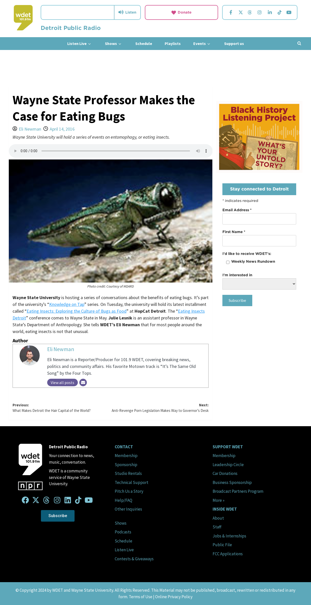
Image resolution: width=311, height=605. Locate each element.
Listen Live (79, 43)
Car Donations (225, 473)
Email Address (237, 210)
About (218, 518)
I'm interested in (237, 275)
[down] (89, 44)
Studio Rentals (128, 473)
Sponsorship (126, 464)
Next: (159, 408)
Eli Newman (30, 129)
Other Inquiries (128, 509)
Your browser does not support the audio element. (111, 151)
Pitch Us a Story (129, 491)
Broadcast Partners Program (238, 491)
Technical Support (131, 482)
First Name (233, 232)
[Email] (83, 382)
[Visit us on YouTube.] (288, 12)
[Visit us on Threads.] (250, 12)
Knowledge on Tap (66, 304)
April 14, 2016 (62, 129)
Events (202, 43)
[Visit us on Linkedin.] (270, 12)
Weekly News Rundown (253, 261)
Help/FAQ (123, 500)
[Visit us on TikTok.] (279, 12)
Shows (114, 43)
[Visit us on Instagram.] (259, 12)
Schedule (143, 43)
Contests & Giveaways (134, 559)
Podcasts (123, 532)
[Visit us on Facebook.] (230, 12)
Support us (234, 43)
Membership (126, 455)
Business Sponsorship (232, 482)
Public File (222, 544)
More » (218, 500)
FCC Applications (228, 554)
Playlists (173, 43)
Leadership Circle (228, 464)
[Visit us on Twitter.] (240, 12)
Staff (217, 527)
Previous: (62, 408)
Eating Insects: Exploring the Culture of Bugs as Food (77, 311)
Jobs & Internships (229, 536)
